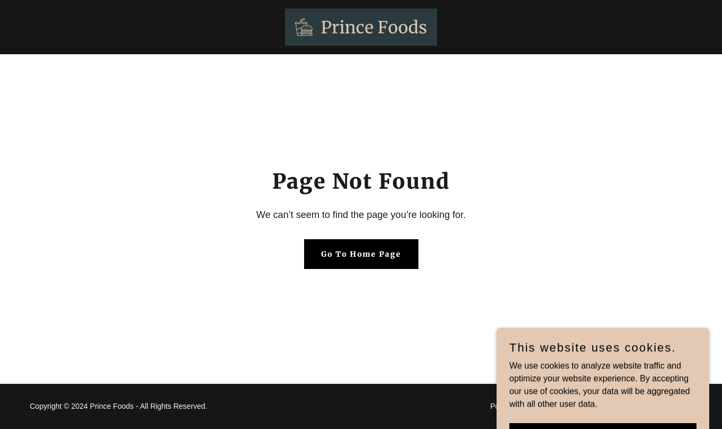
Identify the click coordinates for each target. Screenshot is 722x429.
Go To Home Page (361, 254)
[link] (360, 26)
